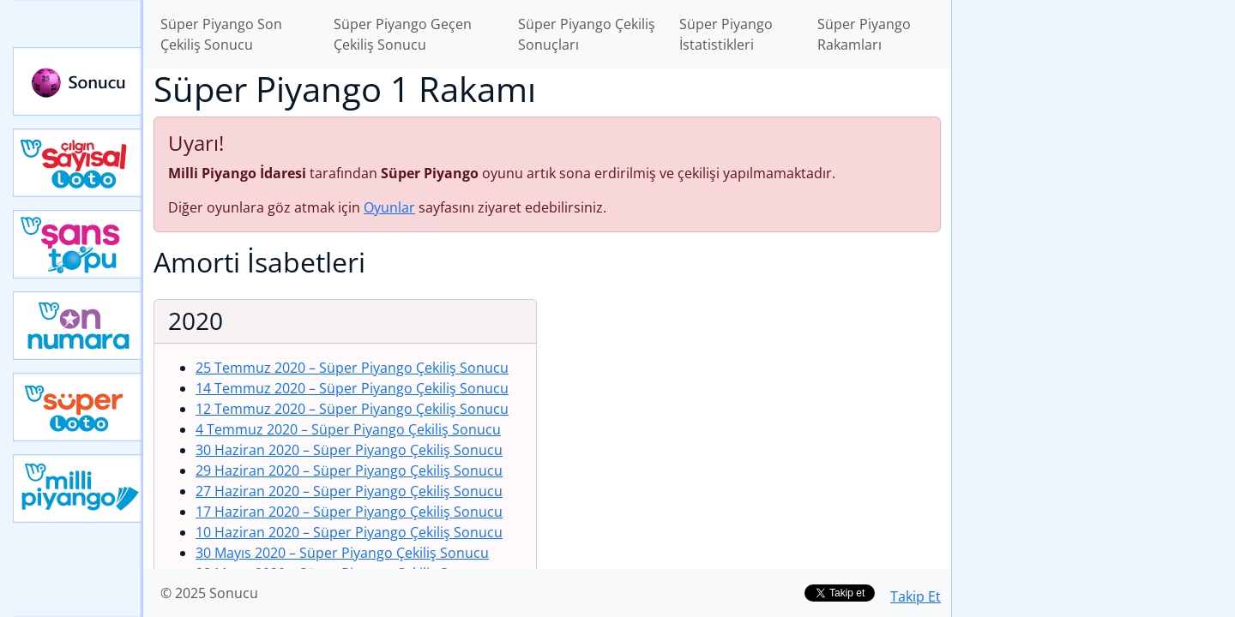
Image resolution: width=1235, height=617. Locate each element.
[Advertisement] (1093, 271)
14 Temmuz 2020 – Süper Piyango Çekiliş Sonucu (352, 388)
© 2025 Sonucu (209, 593)
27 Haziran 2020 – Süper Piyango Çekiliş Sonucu (349, 491)
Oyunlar (389, 207)
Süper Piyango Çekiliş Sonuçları (586, 34)
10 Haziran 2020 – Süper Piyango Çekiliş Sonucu (349, 532)
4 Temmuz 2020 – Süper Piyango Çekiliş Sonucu (348, 429)
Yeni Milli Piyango (78, 488)
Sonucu (78, 81)
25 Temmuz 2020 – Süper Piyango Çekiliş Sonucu (352, 367)
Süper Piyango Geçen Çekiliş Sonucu (403, 34)
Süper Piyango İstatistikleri (726, 34)
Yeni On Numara (78, 325)
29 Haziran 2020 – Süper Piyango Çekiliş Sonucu (349, 470)
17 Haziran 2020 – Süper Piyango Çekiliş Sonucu (349, 511)
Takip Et (915, 596)
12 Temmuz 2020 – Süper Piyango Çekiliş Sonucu (352, 408)
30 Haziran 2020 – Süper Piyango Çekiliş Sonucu (349, 449)
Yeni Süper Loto (78, 407)
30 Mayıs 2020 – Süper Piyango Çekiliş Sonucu (342, 552)
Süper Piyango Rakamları (864, 34)
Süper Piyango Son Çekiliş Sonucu (221, 34)
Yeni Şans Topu (78, 244)
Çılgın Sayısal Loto (78, 163)
